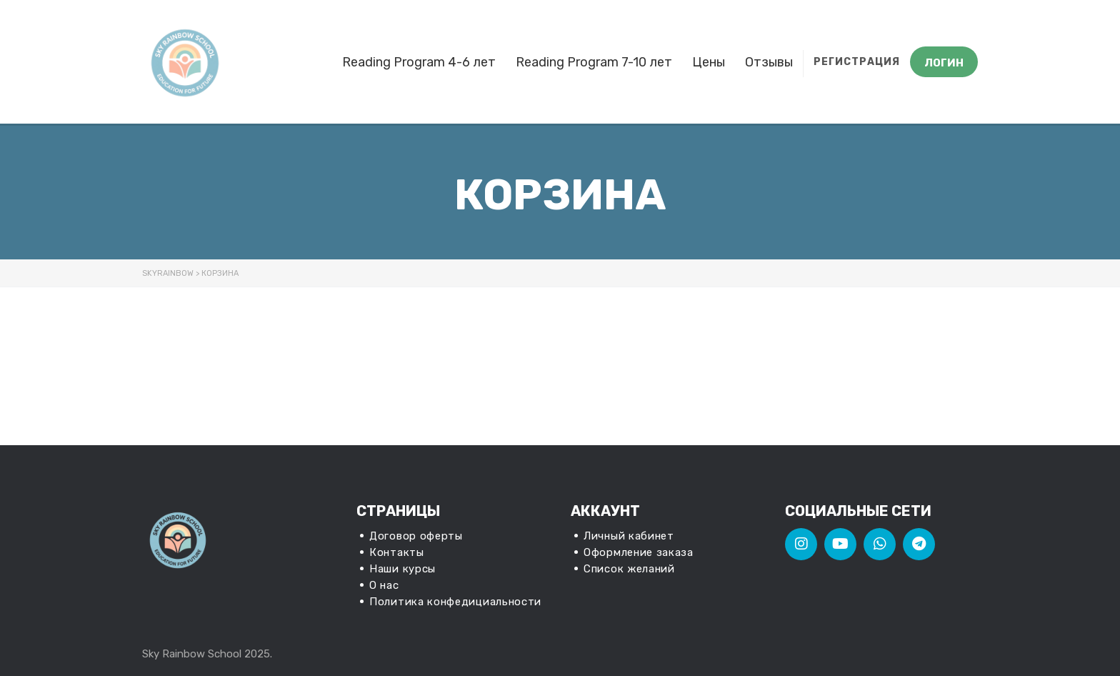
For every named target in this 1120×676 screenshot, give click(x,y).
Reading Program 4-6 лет (419, 62)
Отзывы (769, 62)
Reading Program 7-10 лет (594, 62)
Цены (708, 62)
